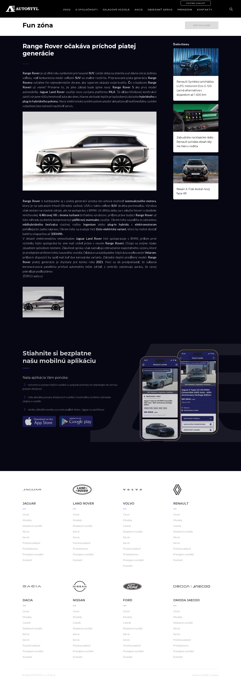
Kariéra (196, 675)
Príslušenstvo (30, 548)
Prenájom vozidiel (33, 554)
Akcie (139, 9)
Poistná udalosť (195, 3)
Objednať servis (160, 9)
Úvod (67, 9)
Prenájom (184, 9)
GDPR (205, 675)
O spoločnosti (86, 9)
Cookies (214, 675)
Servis (26, 537)
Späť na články (201, 25)
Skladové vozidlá (116, 9)
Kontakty (204, 9)
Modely (27, 520)
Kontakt (27, 560)
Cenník (127, 525)
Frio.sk (51, 675)
